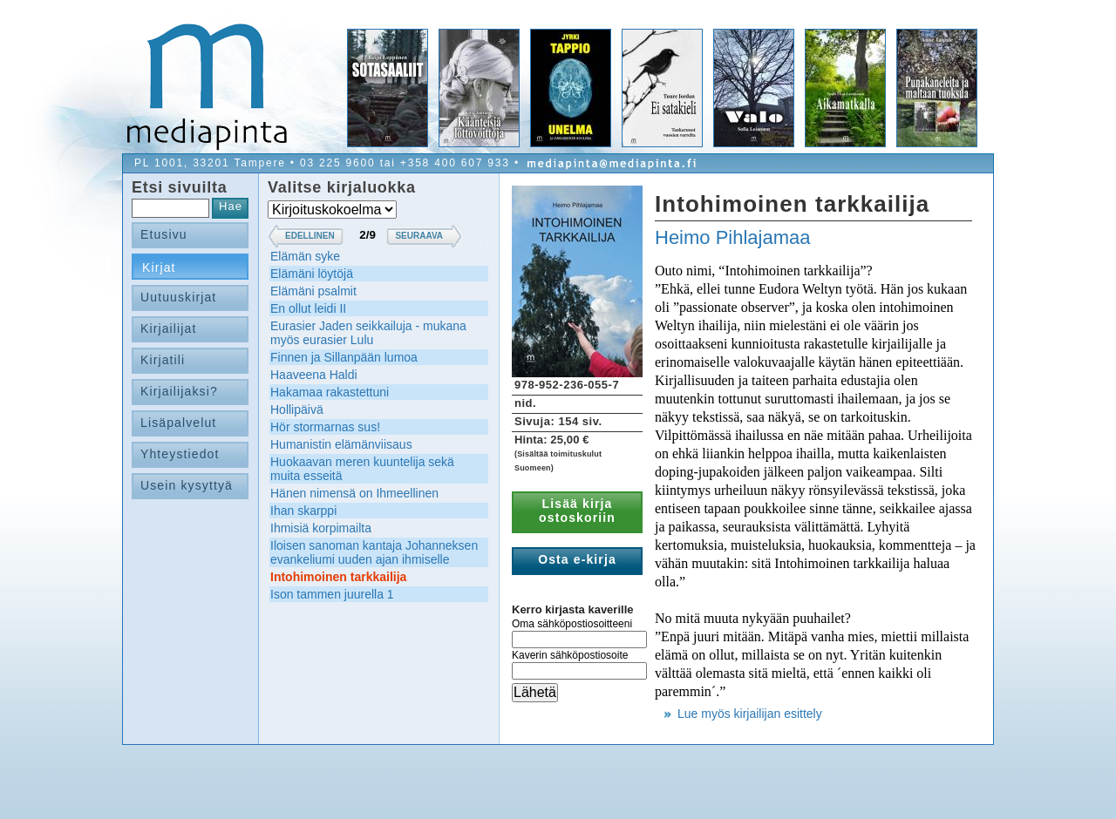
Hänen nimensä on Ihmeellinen (354, 493)
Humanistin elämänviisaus (341, 444)
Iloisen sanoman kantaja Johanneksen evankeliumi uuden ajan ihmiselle (374, 552)
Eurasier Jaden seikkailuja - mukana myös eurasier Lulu (368, 333)
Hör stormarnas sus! (325, 427)
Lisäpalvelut (178, 423)
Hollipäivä (296, 409)
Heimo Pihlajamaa (733, 237)
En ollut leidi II (308, 308)
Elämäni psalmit (313, 291)
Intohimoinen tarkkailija (338, 577)
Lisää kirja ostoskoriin (577, 511)
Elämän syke (305, 256)
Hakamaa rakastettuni (329, 392)
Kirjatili (162, 360)
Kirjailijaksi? (179, 391)
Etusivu (163, 234)
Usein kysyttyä (186, 485)
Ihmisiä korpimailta (320, 528)
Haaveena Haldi (313, 375)
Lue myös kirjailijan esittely (749, 714)
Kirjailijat (168, 328)
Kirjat (159, 267)
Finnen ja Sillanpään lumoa (344, 357)
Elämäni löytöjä (311, 274)
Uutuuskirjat (178, 297)
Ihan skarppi (303, 511)
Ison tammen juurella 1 (332, 594)
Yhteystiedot (180, 454)
